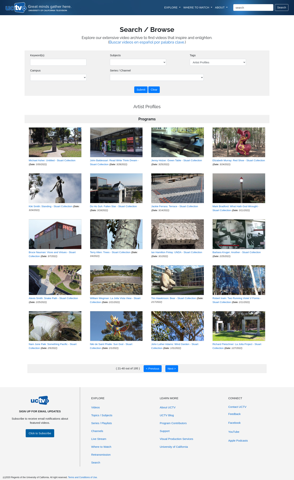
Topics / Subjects (101, 415)
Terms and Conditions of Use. (83, 477)
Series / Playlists (101, 423)
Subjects (115, 55)
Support (165, 431)
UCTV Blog (167, 415)
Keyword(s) (37, 55)
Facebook (234, 422)
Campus (35, 70)
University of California (174, 446)
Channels (97, 431)
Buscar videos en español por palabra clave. (147, 42)
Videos (95, 407)
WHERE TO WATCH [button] (196, 7)
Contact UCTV (237, 406)
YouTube (233, 431)
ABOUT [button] (220, 7)
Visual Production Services (176, 438)
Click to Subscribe (40, 433)
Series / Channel (120, 70)
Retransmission (101, 454)
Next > (172, 368)
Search (281, 7)
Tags (193, 55)
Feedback (234, 414)
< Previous (152, 368)
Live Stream (98, 438)
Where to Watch (101, 446)
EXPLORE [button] (171, 7)
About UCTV (168, 407)
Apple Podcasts (238, 440)
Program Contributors (173, 423)
